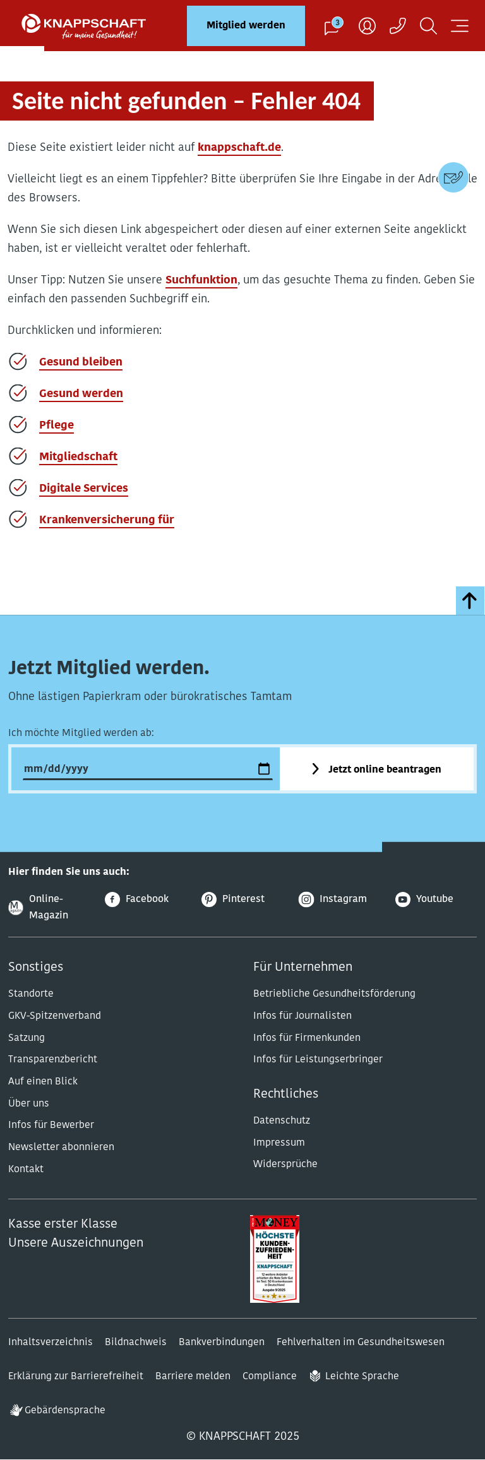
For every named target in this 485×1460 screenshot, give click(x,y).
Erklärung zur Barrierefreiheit (75, 1377)
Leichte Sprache (362, 1377)
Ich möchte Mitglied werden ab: (81, 733)
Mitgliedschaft (78, 457)
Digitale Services (83, 489)
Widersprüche (285, 1165)
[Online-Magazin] (49, 908)
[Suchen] (428, 25)
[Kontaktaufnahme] (398, 25)
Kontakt (26, 1170)
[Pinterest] (242, 899)
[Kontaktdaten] (453, 177)
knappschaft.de (239, 148)
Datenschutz (281, 1121)
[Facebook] (145, 899)
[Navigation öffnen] (460, 25)
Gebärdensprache (65, 1411)
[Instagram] (339, 899)
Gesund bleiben (81, 363)
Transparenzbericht (52, 1060)
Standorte (31, 994)
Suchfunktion (201, 281)
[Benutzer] (367, 25)
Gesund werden (81, 394)
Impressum (279, 1143)
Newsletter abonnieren (61, 1147)
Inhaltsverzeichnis (50, 1343)
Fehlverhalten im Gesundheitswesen (361, 1343)
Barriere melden (193, 1377)
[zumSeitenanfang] (470, 600)
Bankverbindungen (222, 1343)
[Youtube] (436, 899)
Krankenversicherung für (106, 520)
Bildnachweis (136, 1343)
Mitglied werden (246, 26)
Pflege (56, 426)
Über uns (28, 1104)
